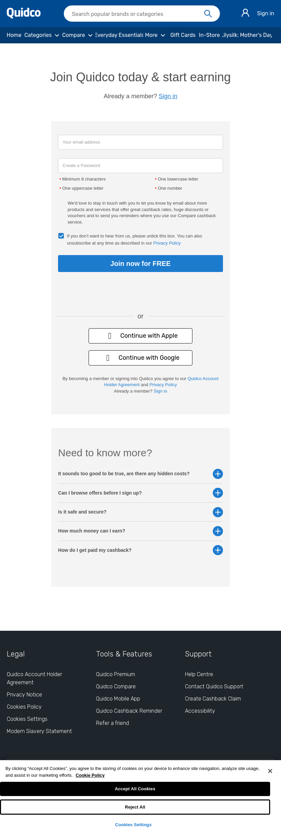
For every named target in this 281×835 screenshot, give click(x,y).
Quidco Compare (116, 686)
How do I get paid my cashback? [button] (140, 550)
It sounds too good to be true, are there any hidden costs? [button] (140, 473)
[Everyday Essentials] (119, 35)
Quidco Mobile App (118, 698)
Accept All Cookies (135, 788)
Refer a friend (112, 723)
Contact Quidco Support (214, 686)
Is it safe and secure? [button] (140, 512)
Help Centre (199, 674)
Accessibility (200, 711)
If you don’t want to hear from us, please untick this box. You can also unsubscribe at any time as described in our (134, 239)
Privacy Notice (24, 694)
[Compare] (78, 35)
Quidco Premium (115, 674)
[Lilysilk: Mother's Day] (246, 35)
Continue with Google (140, 358)
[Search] (208, 13)
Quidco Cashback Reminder (129, 711)
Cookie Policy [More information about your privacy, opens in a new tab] (90, 775)
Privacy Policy (167, 243)
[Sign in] (245, 13)
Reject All (135, 807)
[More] (156, 35)
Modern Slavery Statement (39, 731)
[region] (140, 797)
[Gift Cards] (183, 35)
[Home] (14, 35)
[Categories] (42, 35)
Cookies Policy (24, 707)
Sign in (265, 13)
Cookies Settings (133, 824)
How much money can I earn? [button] (140, 531)
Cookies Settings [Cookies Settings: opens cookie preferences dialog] (27, 719)
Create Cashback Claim (213, 698)
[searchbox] (142, 13)
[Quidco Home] (24, 17)
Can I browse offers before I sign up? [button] (140, 493)
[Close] (270, 771)
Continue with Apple (140, 336)
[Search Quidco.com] (138, 14)
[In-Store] (209, 35)
